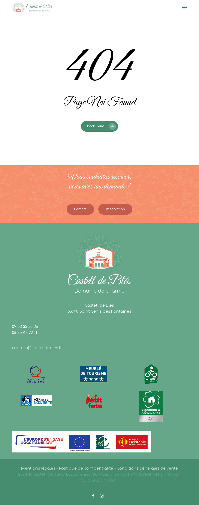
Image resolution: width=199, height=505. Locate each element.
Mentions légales (38, 468)
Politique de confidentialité (86, 468)
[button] (184, 7)
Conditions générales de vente (147, 468)
